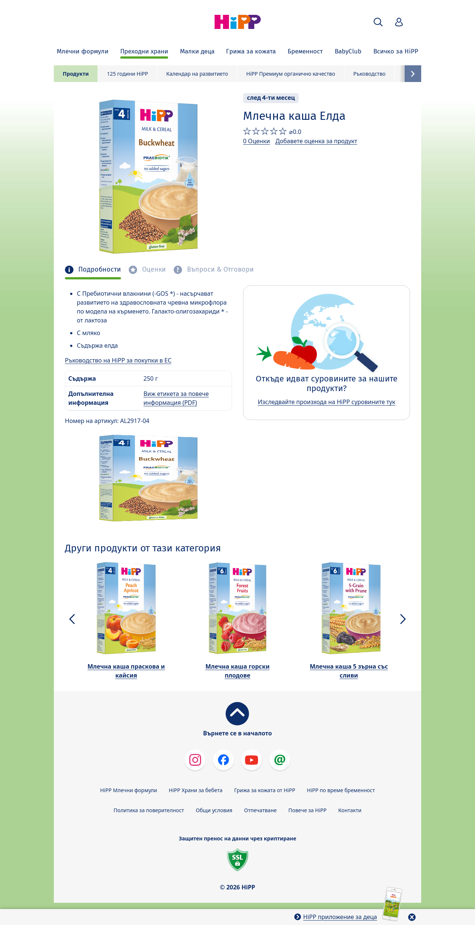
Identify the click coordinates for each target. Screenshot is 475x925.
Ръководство (369, 73)
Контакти (349, 810)
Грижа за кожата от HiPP (264, 790)
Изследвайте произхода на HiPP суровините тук (327, 402)
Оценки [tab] (153, 269)
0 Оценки (256, 141)
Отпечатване (260, 810)
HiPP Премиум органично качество (290, 73)
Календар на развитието (197, 73)
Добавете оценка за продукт (316, 141)
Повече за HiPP (307, 810)
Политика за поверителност (149, 810)
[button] (378, 22)
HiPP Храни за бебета (196, 790)
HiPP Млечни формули (128, 790)
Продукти (76, 73)
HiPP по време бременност (341, 790)
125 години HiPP (127, 73)
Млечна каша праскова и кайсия (126, 670)
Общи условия (214, 810)
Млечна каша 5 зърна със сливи (349, 670)
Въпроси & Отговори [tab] (219, 269)
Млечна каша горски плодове (237, 670)
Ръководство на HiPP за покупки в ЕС (118, 360)
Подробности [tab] (98, 269)
